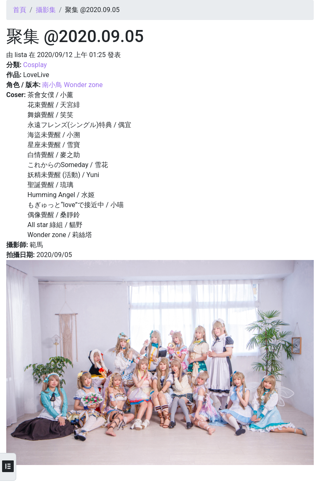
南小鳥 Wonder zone (72, 85)
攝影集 (46, 10)
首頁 (19, 10)
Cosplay (35, 65)
